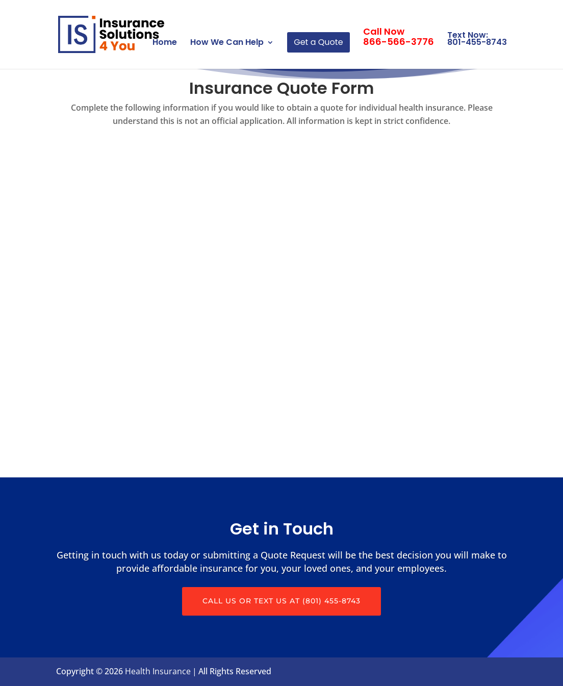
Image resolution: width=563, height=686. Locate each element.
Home (164, 43)
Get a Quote (318, 42)
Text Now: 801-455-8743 (477, 38)
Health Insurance (158, 671)
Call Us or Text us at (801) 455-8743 (281, 600)
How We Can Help (227, 43)
